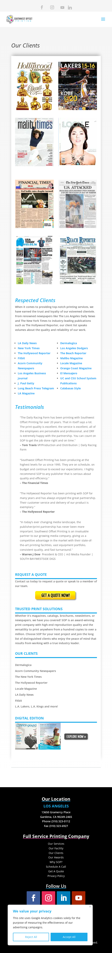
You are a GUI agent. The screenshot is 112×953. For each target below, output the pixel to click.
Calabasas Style (70, 388)
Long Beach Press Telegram (36, 388)
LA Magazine (26, 393)
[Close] (90, 906)
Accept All (69, 937)
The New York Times (28, 677)
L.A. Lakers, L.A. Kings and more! (36, 706)
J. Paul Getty (26, 383)
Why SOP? (56, 862)
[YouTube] (62, 9)
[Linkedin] (69, 9)
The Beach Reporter (73, 353)
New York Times (29, 348)
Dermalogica (68, 343)
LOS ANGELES (56, 806)
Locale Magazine (71, 363)
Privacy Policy (56, 876)
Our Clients (56, 853)
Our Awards (56, 857)
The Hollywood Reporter (34, 353)
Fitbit (21, 358)
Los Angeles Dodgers (74, 348)
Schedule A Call (56, 866)
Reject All (31, 937)
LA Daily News (27, 343)
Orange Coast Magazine (76, 368)
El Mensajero (68, 373)
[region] (50, 925)
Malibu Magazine (71, 358)
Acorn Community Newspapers (35, 671)
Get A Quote (56, 871)
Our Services (56, 843)
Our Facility (56, 848)
